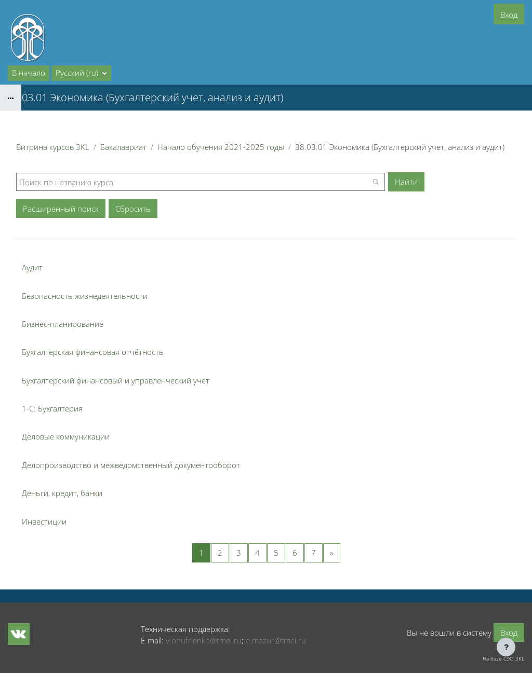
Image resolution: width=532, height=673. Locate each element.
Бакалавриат (123, 147)
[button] (81, 73)
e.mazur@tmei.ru (276, 640)
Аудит (32, 267)
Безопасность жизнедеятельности (85, 296)
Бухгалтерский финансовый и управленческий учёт (115, 380)
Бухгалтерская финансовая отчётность (93, 352)
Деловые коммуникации (66, 436)
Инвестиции (44, 521)
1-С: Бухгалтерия (52, 408)
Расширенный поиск (61, 208)
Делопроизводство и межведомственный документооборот (131, 465)
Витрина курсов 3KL (52, 147)
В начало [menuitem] (28, 72)
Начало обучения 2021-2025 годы (220, 147)
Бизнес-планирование (62, 324)
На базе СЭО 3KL (503, 658)
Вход (508, 14)
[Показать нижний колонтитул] (506, 647)
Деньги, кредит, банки (62, 493)
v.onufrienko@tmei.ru (204, 640)
